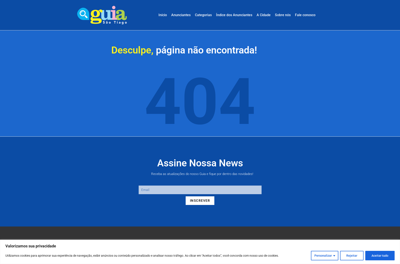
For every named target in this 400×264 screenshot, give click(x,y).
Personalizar (323, 255)
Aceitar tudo (380, 255)
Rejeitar (351, 255)
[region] (200, 252)
